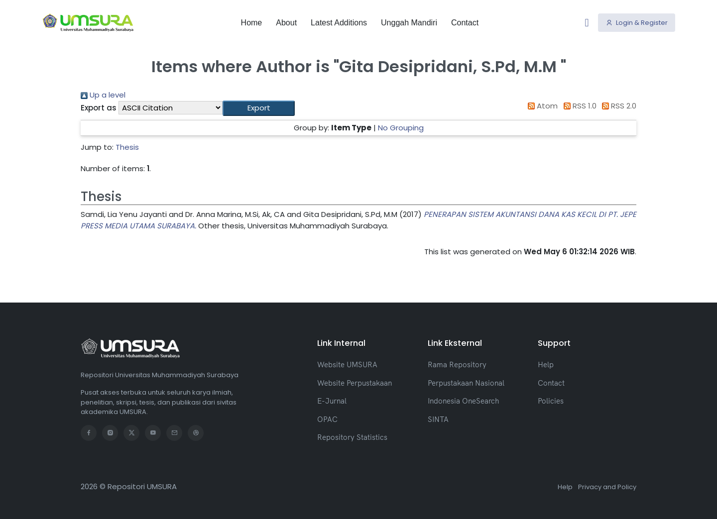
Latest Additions (339, 22)
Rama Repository (457, 364)
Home (251, 22)
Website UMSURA (347, 364)
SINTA (438, 419)
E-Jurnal (332, 401)
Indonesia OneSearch (463, 401)
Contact (464, 22)
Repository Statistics (352, 437)
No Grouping (401, 127)
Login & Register (637, 22)
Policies (551, 401)
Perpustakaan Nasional (466, 383)
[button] (259, 108)
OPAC (327, 419)
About (286, 22)
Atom (541, 106)
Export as (99, 108)
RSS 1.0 (578, 106)
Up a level (103, 95)
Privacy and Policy (607, 487)
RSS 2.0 (617, 106)
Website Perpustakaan (354, 383)
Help (546, 364)
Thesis (127, 147)
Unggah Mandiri (409, 22)
